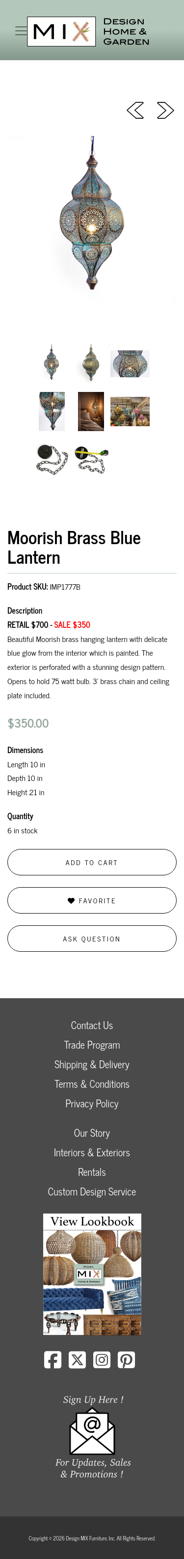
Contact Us (92, 1025)
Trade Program (92, 1044)
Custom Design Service (92, 1191)
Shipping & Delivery (91, 1064)
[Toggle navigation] (21, 31)
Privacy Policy (91, 1103)
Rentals (91, 1172)
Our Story (92, 1132)
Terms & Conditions (92, 1084)
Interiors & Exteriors (92, 1152)
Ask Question (92, 938)
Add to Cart (92, 862)
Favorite (92, 900)
